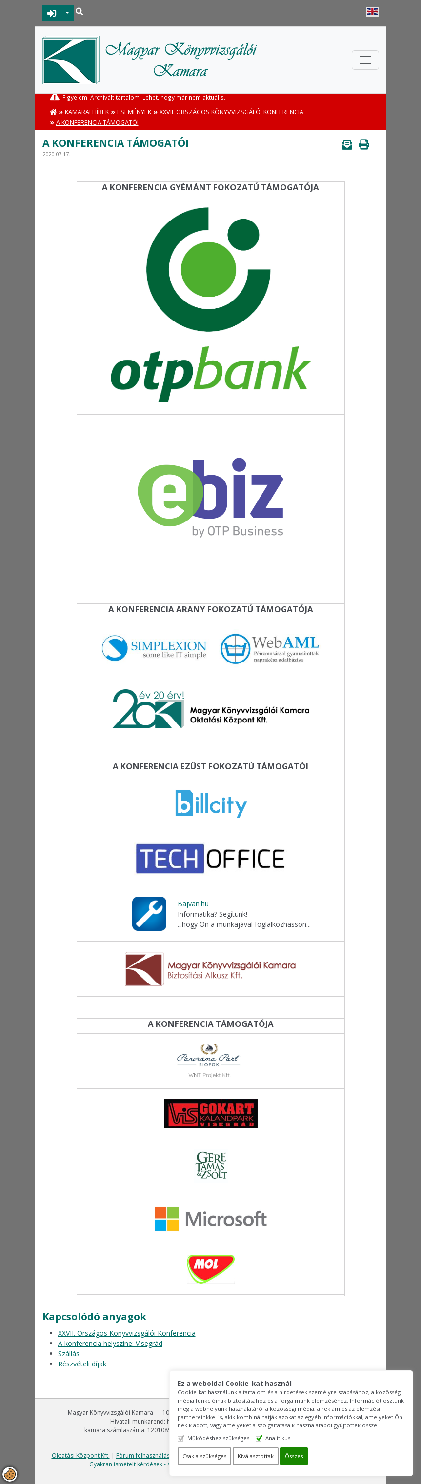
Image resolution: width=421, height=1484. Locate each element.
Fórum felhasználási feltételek (157, 1455)
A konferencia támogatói (97, 123)
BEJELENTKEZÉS (51, 13)
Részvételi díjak (82, 1363)
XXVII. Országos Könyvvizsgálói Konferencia (231, 112)
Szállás (69, 1353)
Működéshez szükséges (218, 1438)
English (372, 12)
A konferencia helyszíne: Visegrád (110, 1343)
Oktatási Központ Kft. (81, 1455)
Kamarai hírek (87, 112)
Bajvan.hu (193, 903)
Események (134, 112)
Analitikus (277, 1438)
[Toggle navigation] (365, 60)
